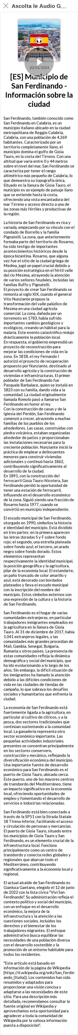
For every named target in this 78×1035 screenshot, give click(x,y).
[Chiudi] (5, 5)
